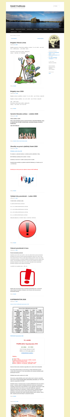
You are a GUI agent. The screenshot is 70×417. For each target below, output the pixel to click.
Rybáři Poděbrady (17, 6)
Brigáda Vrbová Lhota (18, 43)
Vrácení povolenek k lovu (19, 248)
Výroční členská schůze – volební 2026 (24, 114)
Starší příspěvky (13, 38)
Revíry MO (51, 29)
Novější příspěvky (40, 38)
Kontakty (20, 31)
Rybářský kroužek (14, 31)
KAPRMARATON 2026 (18, 299)
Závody (40, 29)
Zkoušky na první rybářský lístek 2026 (24, 146)
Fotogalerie (45, 29)
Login (50, 73)
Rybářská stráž (29, 29)
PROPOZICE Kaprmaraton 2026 (16, 335)
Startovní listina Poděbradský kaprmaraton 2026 (19, 304)
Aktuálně (12, 29)
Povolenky (35, 29)
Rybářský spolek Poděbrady (20, 29)
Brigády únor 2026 (17, 91)
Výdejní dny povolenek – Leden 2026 (23, 196)
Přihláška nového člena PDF (16, 151)
